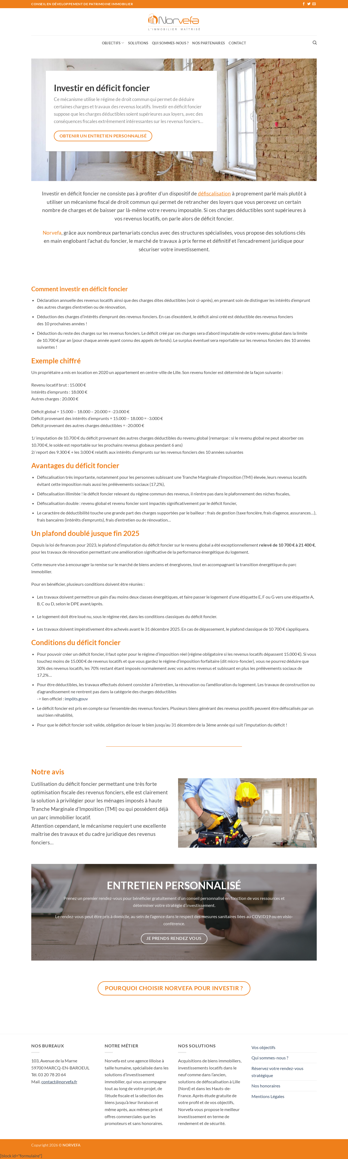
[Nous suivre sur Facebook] (303, 4)
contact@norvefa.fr (59, 1081)
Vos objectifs (263, 1047)
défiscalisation (214, 193)
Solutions (138, 43)
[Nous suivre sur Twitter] (308, 4)
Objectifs (113, 42)
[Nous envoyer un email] (314, 4)
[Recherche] (315, 43)
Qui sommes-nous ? (170, 43)
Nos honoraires (265, 1085)
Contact (237, 43)
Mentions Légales (267, 1096)
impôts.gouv (76, 698)
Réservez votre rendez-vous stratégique (277, 1072)
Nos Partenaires (208, 43)
